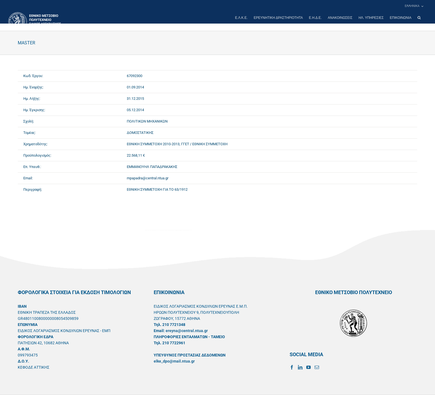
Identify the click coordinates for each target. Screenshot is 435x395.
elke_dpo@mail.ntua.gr (174, 361)
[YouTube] (308, 367)
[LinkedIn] (300, 367)
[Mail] (317, 367)
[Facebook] (292, 367)
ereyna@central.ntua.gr (187, 330)
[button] (419, 17)
